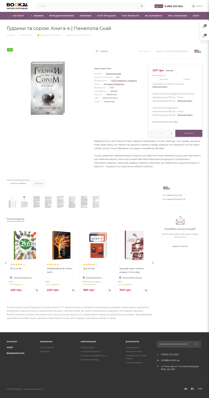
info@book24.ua (170, 360)
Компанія (46, 341)
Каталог (12, 341)
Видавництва (16, 353)
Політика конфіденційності (94, 355)
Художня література (114, 84)
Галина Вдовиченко (20, 277)
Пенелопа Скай (113, 73)
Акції (10, 347)
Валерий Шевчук (92, 277)
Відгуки (39, 183)
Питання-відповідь (90, 359)
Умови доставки (134, 351)
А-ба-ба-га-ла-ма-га (91, 282)
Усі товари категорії (172, 195)
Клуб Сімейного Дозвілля (124, 80)
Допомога (132, 341)
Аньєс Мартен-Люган (130, 277)
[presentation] (6, 263)
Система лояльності (91, 351)
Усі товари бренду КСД (174, 199)
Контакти (44, 351)
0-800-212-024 (174, 6)
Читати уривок (18, 183)
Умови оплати (132, 347)
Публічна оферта (134, 362)
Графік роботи (88, 347)
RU (157, 6)
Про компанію (47, 347)
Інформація (88, 341)
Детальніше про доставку (165, 122)
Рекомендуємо (15, 218)
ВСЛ (11, 282)
